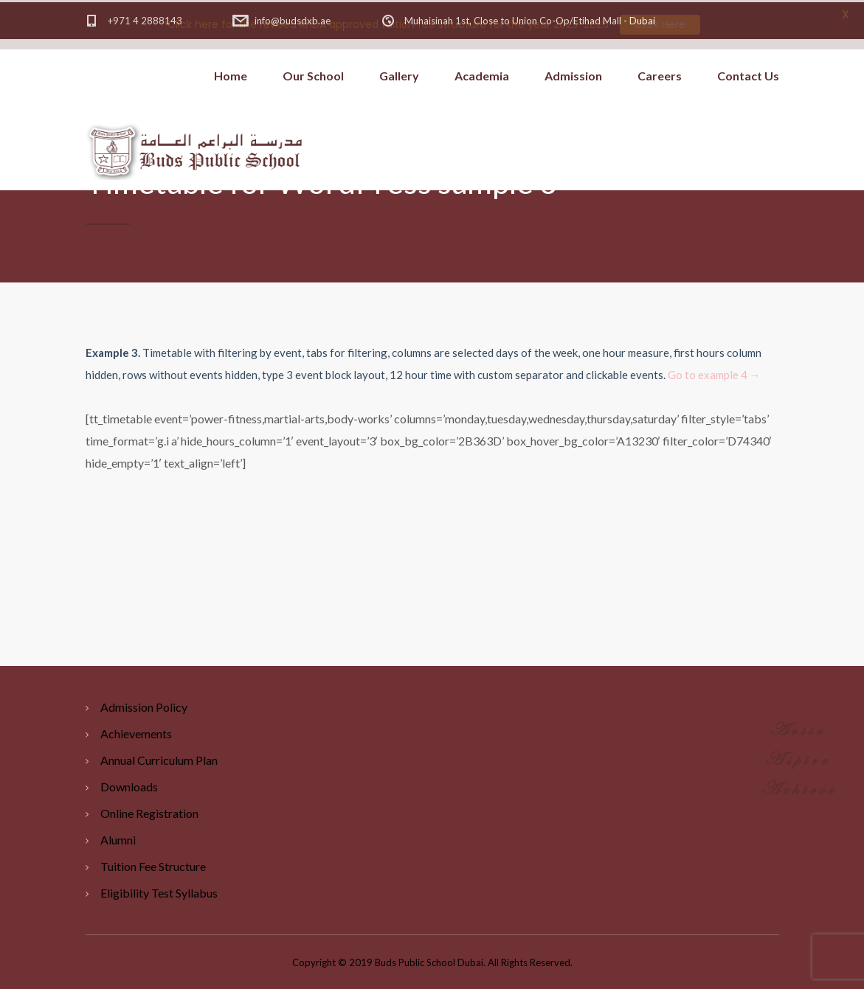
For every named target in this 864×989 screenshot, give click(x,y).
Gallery (399, 73)
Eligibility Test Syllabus (159, 891)
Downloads (129, 784)
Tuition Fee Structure (153, 864)
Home (230, 73)
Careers (659, 73)
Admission (573, 73)
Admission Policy (143, 705)
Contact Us (748, 73)
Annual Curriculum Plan (159, 758)
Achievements (136, 731)
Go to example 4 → (714, 372)
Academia (482, 73)
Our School (313, 73)
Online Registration (149, 811)
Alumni (118, 837)
